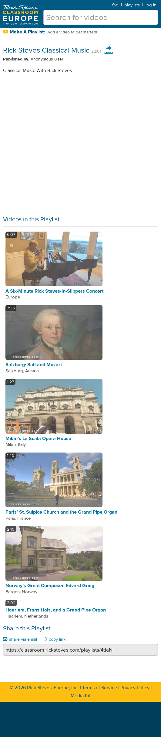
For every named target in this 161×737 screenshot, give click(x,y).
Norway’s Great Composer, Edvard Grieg (49, 586)
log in (151, 5)
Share (108, 50)
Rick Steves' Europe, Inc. (53, 688)
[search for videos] (100, 17)
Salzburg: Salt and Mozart (33, 365)
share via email (20, 639)
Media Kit (81, 696)
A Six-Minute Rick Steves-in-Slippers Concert (54, 291)
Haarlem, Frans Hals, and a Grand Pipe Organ (55, 610)
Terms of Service (99, 688)
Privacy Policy (134, 688)
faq (115, 5)
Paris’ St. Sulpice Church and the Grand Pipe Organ (61, 512)
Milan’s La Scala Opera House (38, 439)
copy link (54, 639)
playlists (132, 5)
